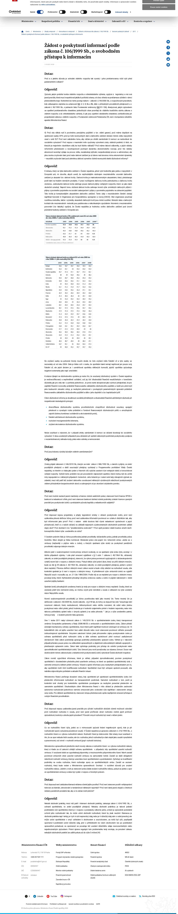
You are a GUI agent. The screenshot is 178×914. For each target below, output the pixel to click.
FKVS (127, 866)
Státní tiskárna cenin (97, 870)
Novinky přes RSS (147, 896)
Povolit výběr (158, 13)
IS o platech (129, 870)
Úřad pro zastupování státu (100, 866)
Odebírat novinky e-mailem (124, 896)
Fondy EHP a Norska (63, 852)
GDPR (98, 904)
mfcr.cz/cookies (48, 17)
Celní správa (94, 852)
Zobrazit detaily (121, 24)
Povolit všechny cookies (159, 6)
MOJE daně (129, 857)
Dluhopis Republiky (63, 861)
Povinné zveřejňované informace (36, 904)
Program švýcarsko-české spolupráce (69, 857)
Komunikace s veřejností (67, 31)
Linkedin (38, 896)
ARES (127, 852)
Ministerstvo (37, 31)
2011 (134, 31)
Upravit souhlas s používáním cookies (81, 904)
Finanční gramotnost (63, 875)
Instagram (66, 896)
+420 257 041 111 (37, 857)
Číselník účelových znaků (134, 861)
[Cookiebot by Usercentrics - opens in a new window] (15, 24)
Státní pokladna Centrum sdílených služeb (103, 876)
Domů (27, 31)
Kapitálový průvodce (63, 884)
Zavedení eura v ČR (63, 879)
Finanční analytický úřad (99, 861)
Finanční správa (96, 857)
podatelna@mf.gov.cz (39, 861)
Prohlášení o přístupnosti (58, 904)
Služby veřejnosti (50, 31)
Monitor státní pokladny (64, 870)
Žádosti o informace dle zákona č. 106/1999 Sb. (93, 31)
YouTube (52, 896)
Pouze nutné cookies (158, 19)
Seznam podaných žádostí (120, 31)
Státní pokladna (61, 866)
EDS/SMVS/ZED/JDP (133, 875)
